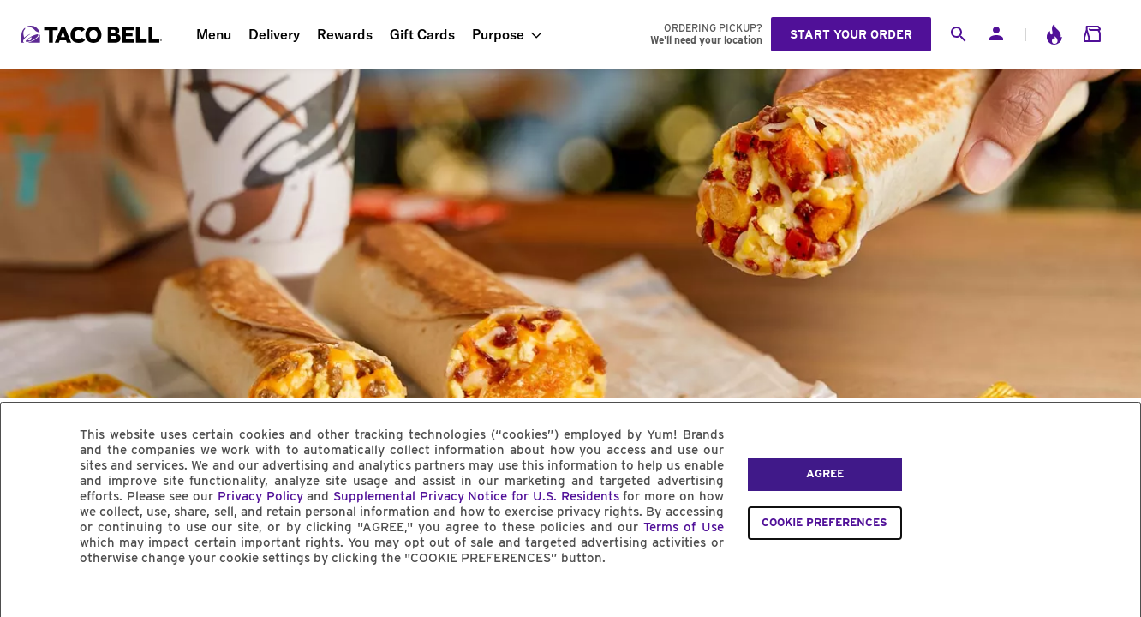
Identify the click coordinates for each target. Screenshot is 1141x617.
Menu (213, 34)
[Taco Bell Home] (93, 34)
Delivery (274, 34)
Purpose (498, 34)
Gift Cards (422, 34)
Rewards (345, 34)
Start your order (851, 34)
